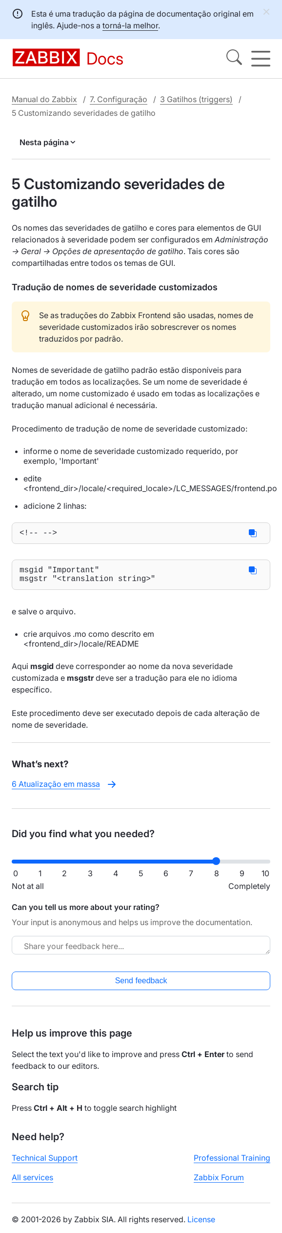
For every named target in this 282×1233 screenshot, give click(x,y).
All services (32, 1183)
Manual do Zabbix (44, 99)
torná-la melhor (130, 25)
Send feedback (141, 986)
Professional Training (232, 1163)
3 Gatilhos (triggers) (196, 99)
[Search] (234, 58)
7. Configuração (118, 99)
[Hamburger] (260, 58)
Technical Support (45, 1163)
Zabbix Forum (219, 1183)
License (201, 1225)
